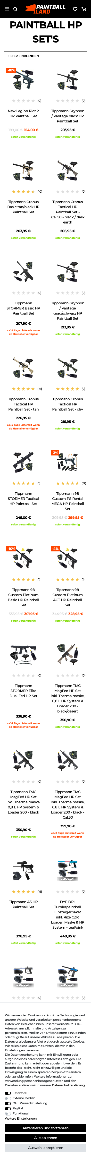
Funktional (20, 1113)
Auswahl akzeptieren (45, 1148)
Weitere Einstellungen (21, 1118)
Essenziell (19, 1093)
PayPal (18, 1108)
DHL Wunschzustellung (30, 1103)
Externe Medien (24, 1098)
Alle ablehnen (45, 1138)
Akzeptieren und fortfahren (45, 1128)
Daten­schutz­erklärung (68, 1085)
